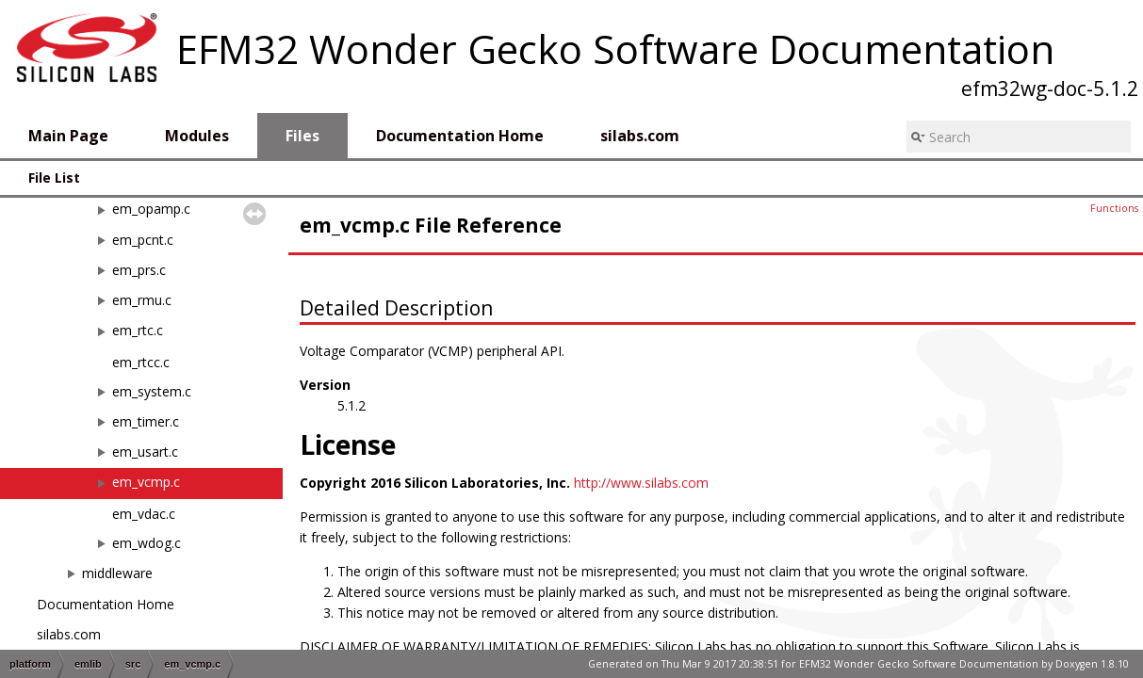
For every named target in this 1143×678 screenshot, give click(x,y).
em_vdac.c (143, 514)
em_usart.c (145, 451)
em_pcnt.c (142, 240)
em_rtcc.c (141, 362)
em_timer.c (145, 421)
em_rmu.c (141, 300)
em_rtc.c (137, 330)
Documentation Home (105, 604)
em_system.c (151, 391)
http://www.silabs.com (641, 483)
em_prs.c (139, 270)
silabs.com (69, 634)
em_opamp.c (151, 209)
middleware (117, 573)
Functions (1114, 208)
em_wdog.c (146, 543)
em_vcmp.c (146, 482)
